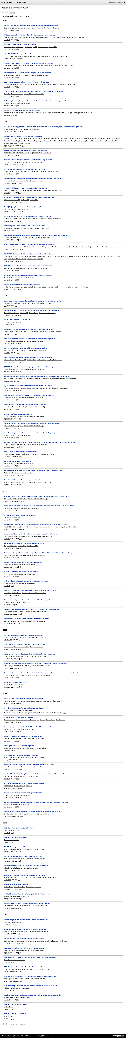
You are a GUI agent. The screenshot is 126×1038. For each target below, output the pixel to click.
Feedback (50, 1036)
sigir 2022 (7, 649)
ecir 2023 (7, 520)
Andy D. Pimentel (55, 171)
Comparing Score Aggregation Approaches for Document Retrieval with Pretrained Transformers (36, 802)
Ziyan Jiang (52, 313)
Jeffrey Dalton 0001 (22, 656)
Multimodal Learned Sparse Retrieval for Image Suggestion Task (26, 581)
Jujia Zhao (27, 143)
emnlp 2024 (8, 390)
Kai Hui (13, 814)
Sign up (123, 2)
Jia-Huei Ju (7, 47)
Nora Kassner (30, 748)
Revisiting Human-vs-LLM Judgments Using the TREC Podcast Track (27, 72)
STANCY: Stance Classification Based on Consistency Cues (24, 967)
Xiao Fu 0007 (79, 138)
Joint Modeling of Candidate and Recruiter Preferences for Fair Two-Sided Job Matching (33, 91)
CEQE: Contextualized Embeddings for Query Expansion (23, 736)
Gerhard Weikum (33, 268)
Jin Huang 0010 (18, 84)
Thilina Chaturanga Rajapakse (13, 416)
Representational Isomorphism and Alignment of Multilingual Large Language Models (33, 470)
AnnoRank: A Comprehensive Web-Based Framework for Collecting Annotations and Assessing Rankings (39, 442)
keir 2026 (7, 230)
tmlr (5, 306)
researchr (4, 2)
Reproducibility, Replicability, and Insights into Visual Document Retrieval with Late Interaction (36, 235)
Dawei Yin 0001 (47, 84)
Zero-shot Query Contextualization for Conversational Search (24, 644)
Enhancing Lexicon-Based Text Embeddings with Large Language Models (29, 197)
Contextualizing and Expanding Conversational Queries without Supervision (30, 338)
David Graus (107, 138)
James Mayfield (42, 28)
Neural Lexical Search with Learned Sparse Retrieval (22, 110)
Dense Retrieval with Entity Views (15, 682)
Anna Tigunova (22, 268)
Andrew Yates (21, 28)
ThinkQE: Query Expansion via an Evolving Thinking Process (24, 207)
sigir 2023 (7, 548)
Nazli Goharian (60, 720)
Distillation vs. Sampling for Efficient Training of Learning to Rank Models (29, 329)
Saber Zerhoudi (18, 143)
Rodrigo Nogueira (16, 710)
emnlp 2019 (8, 971)
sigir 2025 (7, 193)
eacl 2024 (7, 353)
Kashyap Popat (9, 969)
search (24, 2)
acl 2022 (6, 668)
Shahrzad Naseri (9, 656)
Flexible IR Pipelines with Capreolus (16, 884)
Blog (39, 1036)
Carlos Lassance (19, 113)
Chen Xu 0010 (113, 141)
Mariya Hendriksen (24, 303)
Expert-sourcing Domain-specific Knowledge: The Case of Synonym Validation (30, 986)
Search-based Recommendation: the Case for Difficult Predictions (26, 619)
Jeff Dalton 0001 (53, 388)
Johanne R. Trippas (44, 138)
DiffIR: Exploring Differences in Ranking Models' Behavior (23, 698)
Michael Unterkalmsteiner (12, 988)
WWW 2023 (8, 623)
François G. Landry (18, 47)
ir (4, 659)
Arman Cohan (44, 666)
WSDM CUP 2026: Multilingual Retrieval (17, 54)
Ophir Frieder (64, 941)
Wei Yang (36, 877)
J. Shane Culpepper (22, 75)
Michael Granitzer (97, 138)
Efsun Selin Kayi (61, 37)
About (4, 1036)
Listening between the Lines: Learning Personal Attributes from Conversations (30, 976)
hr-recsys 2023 (9, 605)
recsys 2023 (8, 557)
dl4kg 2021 (7, 750)
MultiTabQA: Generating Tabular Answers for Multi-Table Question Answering (30, 590)
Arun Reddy (8, 247)
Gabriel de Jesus (9, 153)
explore (11, 2)
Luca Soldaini (41, 56)
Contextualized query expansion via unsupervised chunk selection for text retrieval (32, 811)
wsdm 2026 (7, 58)
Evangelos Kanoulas (59, 84)
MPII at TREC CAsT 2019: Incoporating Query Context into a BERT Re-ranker (30, 957)
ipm (5, 816)
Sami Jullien (21, 379)
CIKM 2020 (7, 889)
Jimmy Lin (47, 675)
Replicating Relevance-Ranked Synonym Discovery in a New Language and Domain (32, 995)
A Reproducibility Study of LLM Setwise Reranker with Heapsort (25, 188)
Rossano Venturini (46, 218)
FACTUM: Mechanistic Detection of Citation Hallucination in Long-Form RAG (30, 35)
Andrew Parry (23, 141)
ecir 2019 (7, 924)
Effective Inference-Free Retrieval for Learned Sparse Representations (27, 216)
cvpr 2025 (7, 249)
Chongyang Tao (47, 360)
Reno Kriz (72, 247)
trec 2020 (7, 833)
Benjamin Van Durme (94, 247)
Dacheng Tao (47, 536)
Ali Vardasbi (13, 546)
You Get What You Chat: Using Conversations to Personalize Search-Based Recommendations (36, 774)
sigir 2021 (7, 703)
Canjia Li (7, 369)
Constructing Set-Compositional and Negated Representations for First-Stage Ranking (33, 178)
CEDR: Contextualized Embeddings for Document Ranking (24, 948)
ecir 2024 (7, 400)
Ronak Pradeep (9, 675)
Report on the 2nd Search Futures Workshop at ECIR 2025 (23, 136)
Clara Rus (7, 94)
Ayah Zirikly (27, 666)
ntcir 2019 (7, 1009)
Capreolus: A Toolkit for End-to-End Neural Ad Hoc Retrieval (24, 875)
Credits (16, 1036)
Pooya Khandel (9, 171)
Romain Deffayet (53, 527)
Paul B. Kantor (22, 138)
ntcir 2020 (7, 842)
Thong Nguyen (8, 388)
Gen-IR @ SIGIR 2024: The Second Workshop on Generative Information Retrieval (31, 310)
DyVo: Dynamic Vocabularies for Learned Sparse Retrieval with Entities (28, 386)
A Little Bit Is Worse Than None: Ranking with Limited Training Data (27, 894)
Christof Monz (28, 473)
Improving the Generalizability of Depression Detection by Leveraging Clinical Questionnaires (35, 663)
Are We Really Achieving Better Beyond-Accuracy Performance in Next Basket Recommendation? (37, 376)
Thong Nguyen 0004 (79, 113)
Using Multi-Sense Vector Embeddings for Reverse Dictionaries (25, 929)
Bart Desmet (36, 666)
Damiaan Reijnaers (34, 141)
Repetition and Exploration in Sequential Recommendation (24, 543)
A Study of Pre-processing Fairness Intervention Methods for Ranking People (30, 433)
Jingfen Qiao (8, 84)
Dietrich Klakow (32, 931)
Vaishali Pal (7, 407)
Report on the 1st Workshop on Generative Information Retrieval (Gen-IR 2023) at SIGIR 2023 (35, 524)
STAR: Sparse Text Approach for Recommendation (21, 451)
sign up (11, 1024)
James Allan (42, 656)
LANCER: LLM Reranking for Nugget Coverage (20, 44)
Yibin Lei (89, 113)
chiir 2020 (7, 870)
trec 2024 (7, 324)
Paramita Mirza (19, 757)
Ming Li (6, 379)
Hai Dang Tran (8, 277)
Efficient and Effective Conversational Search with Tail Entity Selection (28, 275)
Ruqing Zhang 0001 (21, 313)
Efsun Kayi (18, 190)
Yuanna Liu (13, 379)
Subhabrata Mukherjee (22, 969)
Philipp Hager (64, 527)
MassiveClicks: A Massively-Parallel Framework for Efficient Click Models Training (31, 609)
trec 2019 (7, 962)
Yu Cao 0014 (25, 200)
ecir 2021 (7, 741)
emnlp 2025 (8, 131)
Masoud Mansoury (17, 94)
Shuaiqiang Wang (36, 84)
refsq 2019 (7, 990)
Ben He (34, 369)
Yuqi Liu (17, 675)
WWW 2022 (8, 640)
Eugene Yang (37, 190)
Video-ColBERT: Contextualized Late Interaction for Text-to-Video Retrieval (29, 244)
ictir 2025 (7, 155)
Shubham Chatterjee (20, 388)
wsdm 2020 (7, 880)
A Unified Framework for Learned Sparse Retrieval (21, 571)
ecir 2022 (7, 677)
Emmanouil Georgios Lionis (12, 65)
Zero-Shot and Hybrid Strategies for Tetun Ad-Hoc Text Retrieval (25, 150)
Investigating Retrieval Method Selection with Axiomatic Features (26, 920)
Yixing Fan (87, 138)
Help (22, 1036)
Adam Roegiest (32, 138)
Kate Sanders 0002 (52, 247)
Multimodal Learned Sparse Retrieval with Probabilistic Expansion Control (29, 395)
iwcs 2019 (7, 934)
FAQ (43, 1036)
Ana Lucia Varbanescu (31, 171)
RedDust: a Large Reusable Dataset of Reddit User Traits (23, 856)
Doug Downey (41, 720)
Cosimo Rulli (29, 113)
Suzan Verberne (43, 47)
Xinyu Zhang (25, 675)
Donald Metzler (33, 313)
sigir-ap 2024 (8, 419)
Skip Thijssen (8, 612)
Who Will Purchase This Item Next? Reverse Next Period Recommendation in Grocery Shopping (36, 496)
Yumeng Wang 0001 (101, 141)
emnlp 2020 (8, 851)
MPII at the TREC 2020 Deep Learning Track (18, 828)
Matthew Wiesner (20, 259)
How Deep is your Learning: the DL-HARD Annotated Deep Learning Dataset (29, 727)
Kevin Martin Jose (9, 701)
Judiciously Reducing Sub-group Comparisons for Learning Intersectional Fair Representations (36, 101)
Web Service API (30, 1036)
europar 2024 (8, 614)
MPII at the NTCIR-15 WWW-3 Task (15, 837)
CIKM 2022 (7, 687)
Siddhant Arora (18, 877)
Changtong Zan (28, 536)
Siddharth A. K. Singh (65, 113)
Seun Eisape (56, 256)
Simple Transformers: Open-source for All (18, 414)
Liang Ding (13, 536)
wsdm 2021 (7, 769)
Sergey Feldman (30, 720)
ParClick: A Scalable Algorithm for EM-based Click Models (23, 635)
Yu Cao (12, 350)
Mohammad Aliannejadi (57, 379)
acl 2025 (6, 202)
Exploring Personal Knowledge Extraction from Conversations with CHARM (29, 764)
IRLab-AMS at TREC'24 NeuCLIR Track (17, 320)
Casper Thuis (48, 65)
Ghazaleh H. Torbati (10, 268)
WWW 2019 (8, 981)
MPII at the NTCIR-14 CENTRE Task (16, 1014)
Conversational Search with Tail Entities (17, 461)
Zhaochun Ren (55, 138)
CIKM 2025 (7, 183)
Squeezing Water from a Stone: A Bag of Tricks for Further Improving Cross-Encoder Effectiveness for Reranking (42, 673)
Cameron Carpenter (109, 256)
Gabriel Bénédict (9, 313)
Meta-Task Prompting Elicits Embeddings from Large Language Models (28, 357)
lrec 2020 (7, 861)
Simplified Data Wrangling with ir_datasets (18, 717)
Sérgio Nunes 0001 (36, 153)
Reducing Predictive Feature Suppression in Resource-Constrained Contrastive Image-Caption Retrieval (39, 506)
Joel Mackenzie (34, 75)
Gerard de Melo (43, 931)
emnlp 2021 (8, 760)
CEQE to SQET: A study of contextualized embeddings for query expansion (29, 654)
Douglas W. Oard (57, 190)
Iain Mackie (43, 388)
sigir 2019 (7, 953)
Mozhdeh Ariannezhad (33, 379)
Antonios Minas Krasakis (12, 181)
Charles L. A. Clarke (10, 138)
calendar (19, 2)
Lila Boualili (7, 517)
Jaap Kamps (8, 141)
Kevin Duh (81, 37)
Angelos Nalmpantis (36, 65)
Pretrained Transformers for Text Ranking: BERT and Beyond (24, 708)
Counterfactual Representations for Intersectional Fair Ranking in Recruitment (30, 600)
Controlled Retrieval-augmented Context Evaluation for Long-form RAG (28, 160)
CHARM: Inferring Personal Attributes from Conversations (23, 847)
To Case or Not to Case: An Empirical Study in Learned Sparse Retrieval (28, 63)
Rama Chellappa (107, 247)
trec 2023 (7, 586)
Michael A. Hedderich (11, 931)
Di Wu (12, 360)
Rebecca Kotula (20, 37)
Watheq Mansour (9, 75)
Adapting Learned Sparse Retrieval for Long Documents (23, 562)
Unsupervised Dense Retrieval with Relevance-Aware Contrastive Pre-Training (30, 534)
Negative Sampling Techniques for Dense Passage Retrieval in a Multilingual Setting (32, 423)
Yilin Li (31, 675)
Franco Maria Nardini (10, 218)
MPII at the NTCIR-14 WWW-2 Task (15, 1004)
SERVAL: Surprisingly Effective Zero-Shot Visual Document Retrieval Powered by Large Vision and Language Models (43, 127)
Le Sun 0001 (35, 814)
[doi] (17, 30)
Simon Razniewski (10, 748)
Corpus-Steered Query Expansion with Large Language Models (25, 348)
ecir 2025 (7, 174)
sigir (5, 146)
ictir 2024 (7, 334)
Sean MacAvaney (20, 56)
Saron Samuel (8, 256)
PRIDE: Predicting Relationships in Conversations (21, 755)
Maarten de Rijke (38, 94)
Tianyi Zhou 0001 (21, 350)
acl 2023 (6, 539)
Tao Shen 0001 (15, 200)
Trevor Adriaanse (53, 28)
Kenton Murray (30, 37)
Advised (12, 12)
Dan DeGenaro (19, 256)
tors (5, 501)
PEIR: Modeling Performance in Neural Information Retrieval (24, 169)
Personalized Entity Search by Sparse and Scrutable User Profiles (26, 865)
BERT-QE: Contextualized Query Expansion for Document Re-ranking (27, 903)
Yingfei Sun (40, 369)
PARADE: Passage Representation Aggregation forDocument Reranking (28, 367)
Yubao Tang (70, 141)
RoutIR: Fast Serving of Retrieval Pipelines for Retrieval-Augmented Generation (31, 25)
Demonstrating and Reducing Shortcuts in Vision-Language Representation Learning (33, 301)
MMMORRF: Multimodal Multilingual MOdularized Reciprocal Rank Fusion (29, 254)
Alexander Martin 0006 (19, 247)
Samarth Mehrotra (10, 960)
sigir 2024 (7, 315)
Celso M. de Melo (81, 247)
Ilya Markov (18, 637)
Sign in (118, 2)
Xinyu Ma (27, 84)
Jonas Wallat (90, 141)
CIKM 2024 (7, 447)
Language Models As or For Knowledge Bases (19, 746)
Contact (10, 1036)
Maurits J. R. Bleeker (10, 303)
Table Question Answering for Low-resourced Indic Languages (25, 404)
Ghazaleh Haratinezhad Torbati (24, 454)
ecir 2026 (7, 30)
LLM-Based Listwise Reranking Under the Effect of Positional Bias (26, 82)
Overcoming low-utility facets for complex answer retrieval (24, 938)
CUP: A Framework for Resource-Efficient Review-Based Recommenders (28, 266)
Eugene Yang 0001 (10, 28)
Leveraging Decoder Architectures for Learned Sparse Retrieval (25, 226)
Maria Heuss (116, 138)
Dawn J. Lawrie (31, 28)
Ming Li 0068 (8, 499)
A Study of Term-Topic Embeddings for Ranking (20, 515)
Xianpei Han (26, 814)
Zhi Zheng (7, 814)
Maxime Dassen (9, 37)
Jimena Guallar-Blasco (31, 256)
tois (5, 343)
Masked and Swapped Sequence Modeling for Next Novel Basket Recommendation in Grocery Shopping (39, 553)
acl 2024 (6, 362)
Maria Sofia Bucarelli (67, 138)
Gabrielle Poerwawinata (18, 444)
